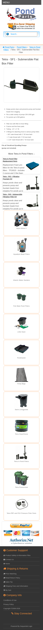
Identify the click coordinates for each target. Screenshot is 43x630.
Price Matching (9, 574)
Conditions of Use (10, 600)
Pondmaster (21, 358)
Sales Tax (8, 582)
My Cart (7, 590)
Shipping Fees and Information (15, 586)
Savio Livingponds (21, 409)
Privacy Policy (8, 604)
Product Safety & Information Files (16, 555)
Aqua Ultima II (21, 228)
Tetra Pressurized (21, 487)
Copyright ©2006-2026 (11, 608)
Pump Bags (21, 384)
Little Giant (21, 332)
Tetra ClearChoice (21, 434)
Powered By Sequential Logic (21, 626)
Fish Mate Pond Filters (21, 306)
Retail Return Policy (11, 578)
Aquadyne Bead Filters (21, 254)
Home (6, 564)
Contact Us (8, 559)
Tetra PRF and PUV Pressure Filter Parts (21, 513)
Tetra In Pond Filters (21, 461)
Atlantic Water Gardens (21, 280)
